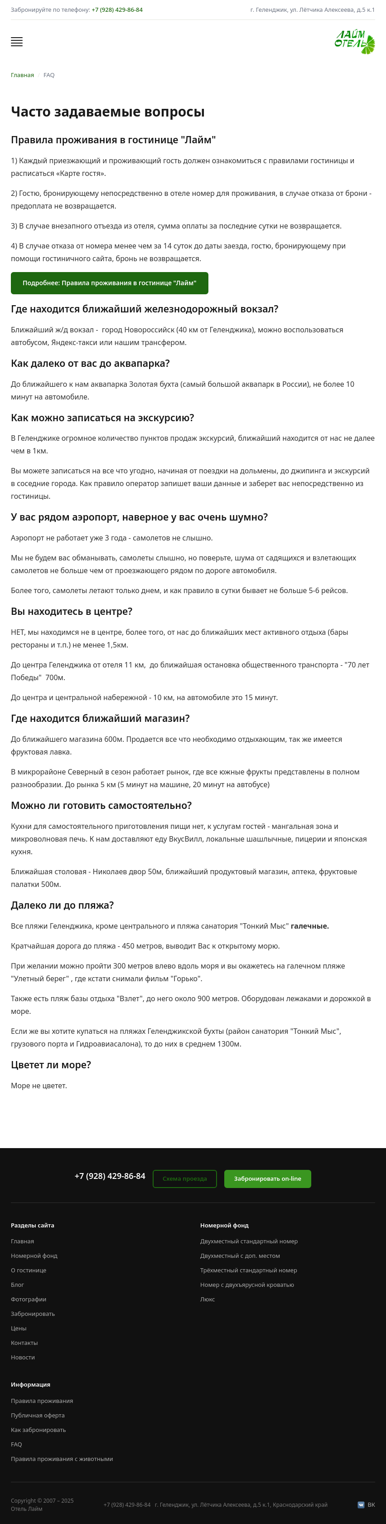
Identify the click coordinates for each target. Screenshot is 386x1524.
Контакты (24, 1343)
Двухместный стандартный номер (249, 1241)
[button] (17, 41)
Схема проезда (185, 1178)
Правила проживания (42, 1401)
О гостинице (28, 1270)
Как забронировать (38, 1430)
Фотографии (28, 1299)
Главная (22, 75)
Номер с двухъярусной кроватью (247, 1285)
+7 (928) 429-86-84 (117, 9)
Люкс (207, 1299)
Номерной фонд (34, 1255)
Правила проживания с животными (62, 1459)
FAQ (16, 1444)
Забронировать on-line (267, 1178)
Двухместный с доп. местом (240, 1255)
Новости (23, 1357)
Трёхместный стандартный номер (248, 1270)
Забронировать (33, 1314)
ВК (366, 1504)
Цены (19, 1328)
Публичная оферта (38, 1415)
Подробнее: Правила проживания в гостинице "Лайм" (110, 282)
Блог (17, 1285)
